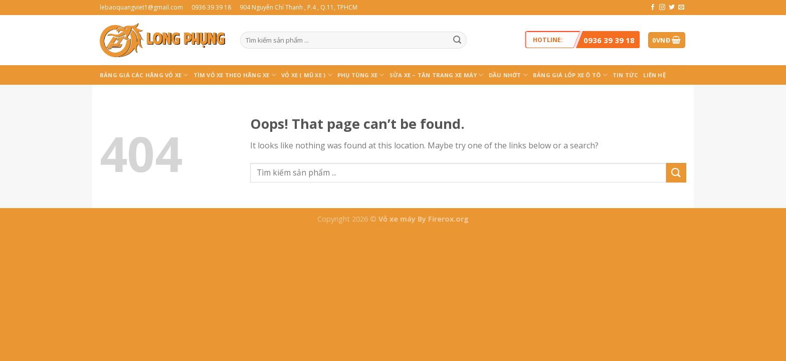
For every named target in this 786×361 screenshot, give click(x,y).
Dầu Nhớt (508, 75)
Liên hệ (654, 75)
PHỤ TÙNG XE (360, 75)
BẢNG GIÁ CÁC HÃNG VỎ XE (144, 75)
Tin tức (626, 75)
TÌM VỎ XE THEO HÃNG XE (234, 75)
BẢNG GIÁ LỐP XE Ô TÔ (570, 75)
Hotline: (584, 40)
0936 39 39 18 (609, 40)
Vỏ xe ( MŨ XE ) (306, 75)
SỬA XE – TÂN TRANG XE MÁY (436, 75)
